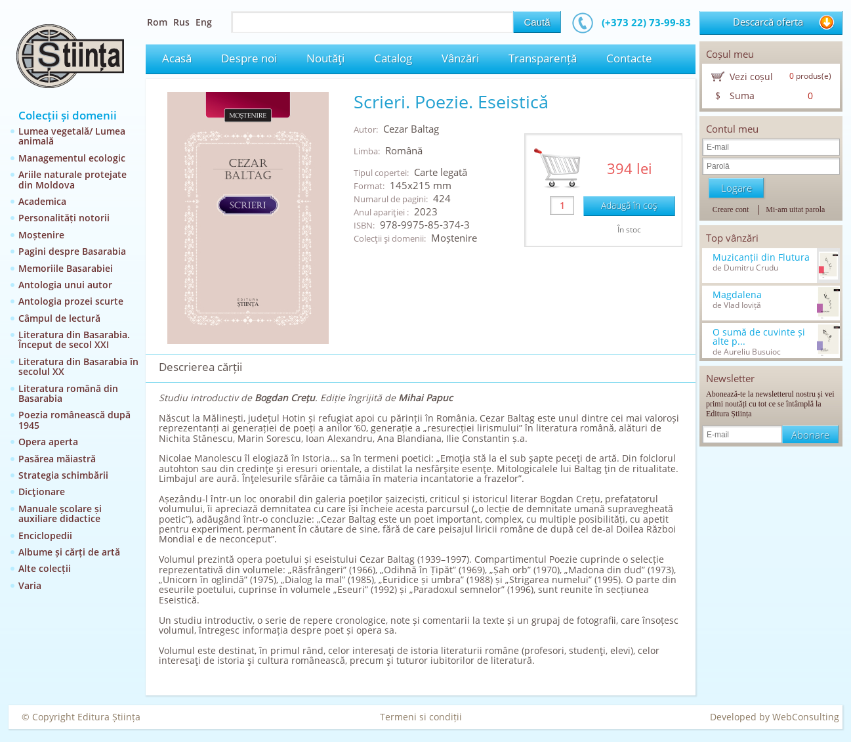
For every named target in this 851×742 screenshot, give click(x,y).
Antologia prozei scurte (70, 301)
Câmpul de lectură (59, 318)
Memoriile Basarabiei (65, 268)
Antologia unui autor (65, 284)
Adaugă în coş (629, 205)
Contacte (629, 58)
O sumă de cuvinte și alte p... (759, 337)
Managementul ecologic (71, 158)
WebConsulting (805, 716)
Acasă (177, 58)
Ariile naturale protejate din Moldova (72, 179)
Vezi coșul (751, 76)
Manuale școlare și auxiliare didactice (60, 513)
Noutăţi (325, 58)
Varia (29, 585)
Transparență (543, 58)
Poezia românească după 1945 (74, 419)
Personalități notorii (64, 217)
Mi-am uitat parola (795, 209)
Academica (42, 201)
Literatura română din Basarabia (68, 393)
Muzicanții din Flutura (761, 257)
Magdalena (737, 294)
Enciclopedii (45, 535)
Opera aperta (48, 441)
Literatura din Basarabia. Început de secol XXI (74, 339)
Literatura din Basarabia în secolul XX (78, 366)
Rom (157, 22)
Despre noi (249, 58)
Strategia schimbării (63, 475)
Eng (204, 22)
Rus (181, 22)
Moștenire (41, 235)
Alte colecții (44, 568)
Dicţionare (41, 491)
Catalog (393, 58)
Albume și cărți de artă (69, 552)
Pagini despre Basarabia (72, 251)
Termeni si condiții (421, 716)
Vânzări (460, 58)
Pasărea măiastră (57, 458)
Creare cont (731, 209)
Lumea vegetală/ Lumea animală (71, 136)
